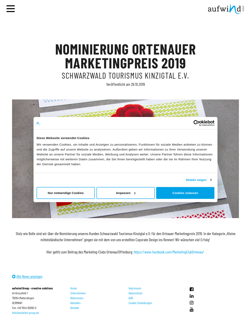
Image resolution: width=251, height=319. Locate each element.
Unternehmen (78, 293)
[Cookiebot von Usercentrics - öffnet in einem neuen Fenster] (196, 123)
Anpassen (126, 192)
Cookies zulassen (185, 192)
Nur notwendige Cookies (66, 192)
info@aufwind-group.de (25, 313)
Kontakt (74, 308)
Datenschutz (135, 293)
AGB (131, 298)
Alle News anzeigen (29, 276)
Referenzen (76, 298)
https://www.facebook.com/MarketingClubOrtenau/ (169, 251)
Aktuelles (75, 303)
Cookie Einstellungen (140, 303)
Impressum (135, 288)
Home (73, 288)
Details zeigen (196, 180)
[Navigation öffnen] (11, 8)
